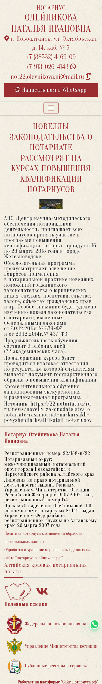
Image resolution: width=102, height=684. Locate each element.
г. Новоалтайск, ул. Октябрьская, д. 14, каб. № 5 (51, 43)
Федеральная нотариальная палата (51, 624)
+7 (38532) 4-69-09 (51, 57)
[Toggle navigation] (51, 108)
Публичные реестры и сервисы (47, 666)
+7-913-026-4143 (51, 67)
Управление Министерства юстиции (52, 646)
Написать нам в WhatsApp (51, 90)
